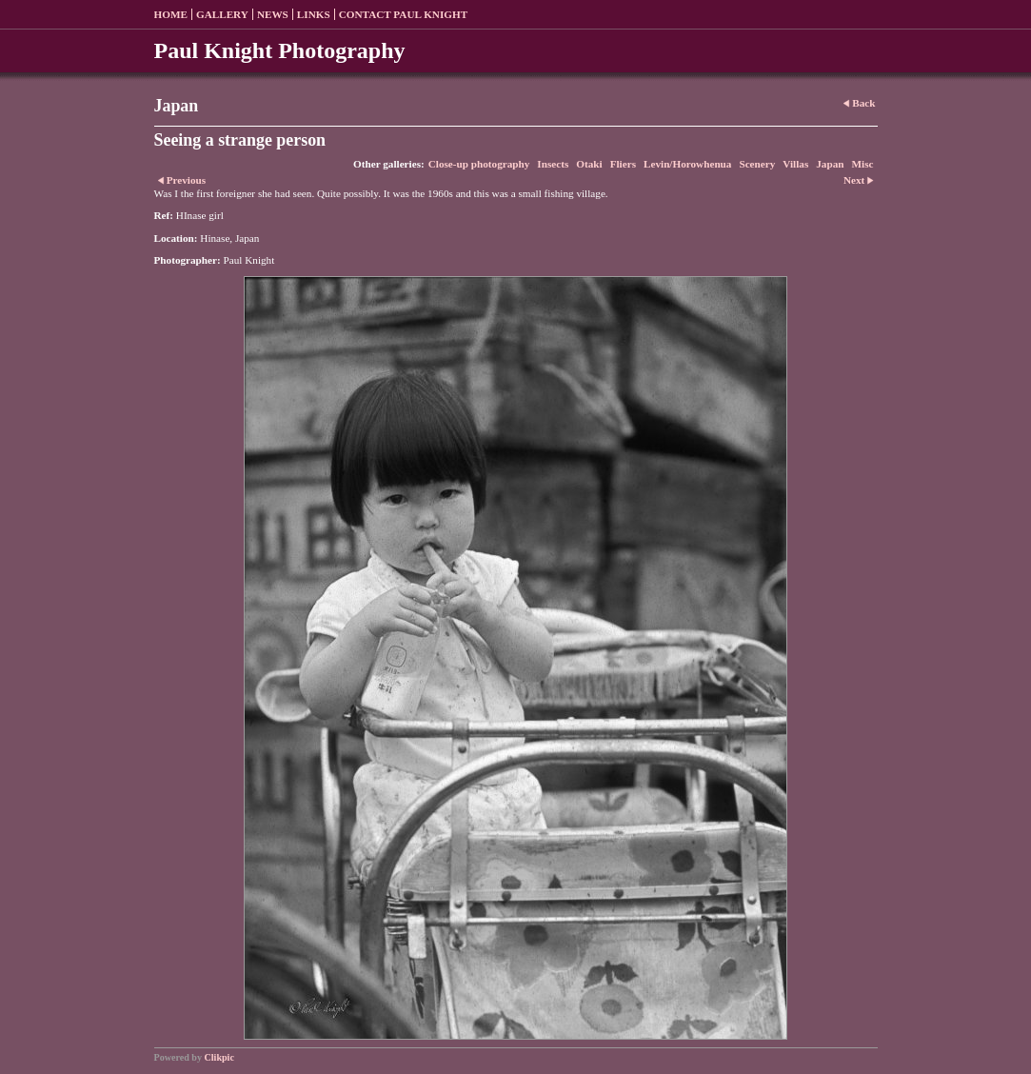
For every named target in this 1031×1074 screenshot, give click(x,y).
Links (313, 14)
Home (171, 14)
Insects (552, 163)
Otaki (589, 163)
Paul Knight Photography (280, 50)
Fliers (623, 163)
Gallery (222, 14)
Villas (795, 163)
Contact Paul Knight (403, 14)
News (272, 14)
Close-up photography (479, 163)
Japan (829, 163)
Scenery (757, 163)
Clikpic (219, 1057)
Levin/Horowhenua (687, 163)
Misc (863, 163)
